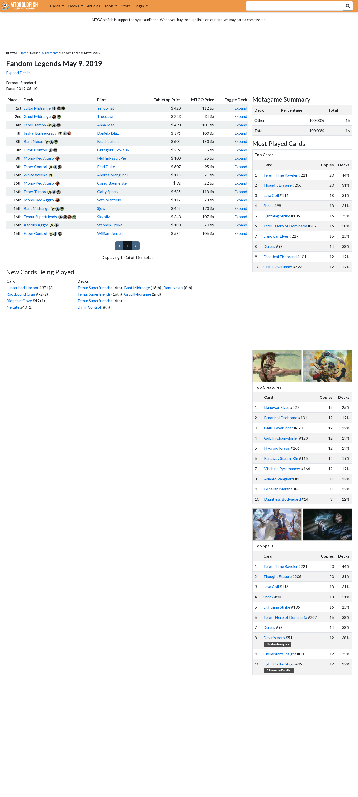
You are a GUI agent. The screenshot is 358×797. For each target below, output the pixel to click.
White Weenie (36, 174)
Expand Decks (18, 72)
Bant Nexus (34, 141)
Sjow (101, 208)
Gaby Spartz (108, 191)
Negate (12, 307)
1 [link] (127, 245)
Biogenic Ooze (19, 300)
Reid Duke (106, 166)
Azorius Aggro (36, 224)
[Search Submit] (348, 6)
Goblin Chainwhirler (281, 438)
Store (126, 5)
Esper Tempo (35, 124)
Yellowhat (105, 108)
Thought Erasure (277, 185)
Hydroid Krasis (277, 448)
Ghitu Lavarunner (277, 266)
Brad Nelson (108, 141)
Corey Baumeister (112, 183)
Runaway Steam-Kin (281, 458)
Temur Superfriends (40, 216)
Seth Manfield (109, 199)
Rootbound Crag (20, 294)
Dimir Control (35, 149)
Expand (240, 108)
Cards (55, 5)
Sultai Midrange (37, 108)
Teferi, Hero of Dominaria (285, 225)
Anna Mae (106, 124)
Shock (268, 205)
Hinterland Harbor (22, 287)
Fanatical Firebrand (280, 256)
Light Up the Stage (279, 664)
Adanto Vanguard (279, 478)
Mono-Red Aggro (39, 158)
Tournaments (49, 53)
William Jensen (110, 233)
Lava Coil (271, 195)
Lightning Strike (276, 215)
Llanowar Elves (276, 236)
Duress (269, 246)
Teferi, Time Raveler (280, 175)
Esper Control (35, 166)
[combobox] (291, 6)
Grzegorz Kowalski (113, 149)
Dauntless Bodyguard (282, 499)
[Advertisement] (306, 311)
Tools (109, 5)
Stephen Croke (109, 224)
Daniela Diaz (108, 133)
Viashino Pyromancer (282, 468)
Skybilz (103, 216)
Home (24, 53)
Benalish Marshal (278, 489)
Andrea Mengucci (112, 174)
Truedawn (105, 116)
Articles (93, 5)
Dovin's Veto (274, 637)
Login (139, 5)
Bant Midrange (36, 208)
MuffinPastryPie (111, 158)
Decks (74, 5)
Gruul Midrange (37, 116)
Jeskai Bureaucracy (40, 133)
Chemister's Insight (279, 653)
